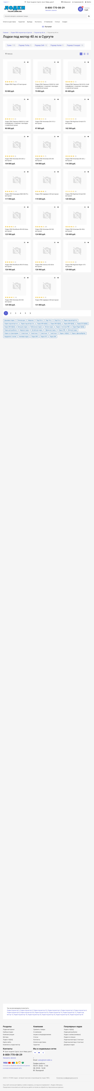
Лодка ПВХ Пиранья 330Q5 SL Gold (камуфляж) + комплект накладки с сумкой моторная (47, 86)
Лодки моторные (8, 1029)
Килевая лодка (24, 336)
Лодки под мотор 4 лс (27, 323)
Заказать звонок (51, 10)
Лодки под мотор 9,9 (41, 1012)
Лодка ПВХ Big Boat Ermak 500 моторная (75, 195)
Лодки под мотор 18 (20, 1014)
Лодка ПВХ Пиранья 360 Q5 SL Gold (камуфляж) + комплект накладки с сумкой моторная (77, 86)
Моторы (5, 1037)
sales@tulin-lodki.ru (45, 1060)
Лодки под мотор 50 (76, 1014)
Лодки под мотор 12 (69, 1012)
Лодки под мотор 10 (55, 1012)
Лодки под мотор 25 (48, 1014)
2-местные (43, 333)
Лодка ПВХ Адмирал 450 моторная (47, 300)
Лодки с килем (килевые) (72, 1034)
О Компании (48, 22)
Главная (5, 32)
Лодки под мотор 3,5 (40, 1010)
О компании (37, 1032)
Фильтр (9, 54)
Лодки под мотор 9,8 (27, 1012)
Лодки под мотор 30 (62, 1014)
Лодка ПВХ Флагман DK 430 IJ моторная (15, 159)
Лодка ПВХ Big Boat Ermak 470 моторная (75, 122)
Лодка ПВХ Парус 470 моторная (15, 84)
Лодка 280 (53, 336)
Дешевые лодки (9, 320)
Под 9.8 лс (39, 320)
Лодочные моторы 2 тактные (73, 1039)
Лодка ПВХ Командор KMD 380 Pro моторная (16, 195)
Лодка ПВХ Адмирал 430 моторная (47, 194)
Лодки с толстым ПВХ (63, 327)
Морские (31, 320)
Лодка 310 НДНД (82, 323)
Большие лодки (23, 327)
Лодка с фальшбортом (78, 333)
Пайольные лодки (36, 327)
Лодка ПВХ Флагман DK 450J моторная (75, 230)
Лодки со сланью (69, 1037)
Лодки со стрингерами (11, 333)
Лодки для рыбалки (10, 330)
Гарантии (36, 1044)
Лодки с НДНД (64, 333)
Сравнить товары (39, 1029)
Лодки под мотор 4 (54, 1010)
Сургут (6, 2)
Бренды (29, 22)
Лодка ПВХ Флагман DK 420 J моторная (75, 159)
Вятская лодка (72, 330)
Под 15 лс (49, 320)
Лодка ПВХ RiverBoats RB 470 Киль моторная (16, 265)
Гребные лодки (8, 1032)
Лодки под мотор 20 (34, 1014)
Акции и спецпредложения (42, 1034)
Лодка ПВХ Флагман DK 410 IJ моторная (45, 122)
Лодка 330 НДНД (69, 323)
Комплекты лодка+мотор (11, 1044)
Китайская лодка (37, 330)
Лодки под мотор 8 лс (70, 320)
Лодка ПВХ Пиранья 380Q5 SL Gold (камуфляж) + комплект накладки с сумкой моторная (16, 123)
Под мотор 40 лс (39, 32)
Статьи (57, 22)
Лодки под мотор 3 (26, 1010)
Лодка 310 (44, 336)
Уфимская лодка (50, 330)
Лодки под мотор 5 (67, 1010)
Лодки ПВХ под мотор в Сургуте (21, 32)
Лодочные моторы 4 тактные (73, 1042)
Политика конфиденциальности (67, 1078)
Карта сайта (7, 1042)
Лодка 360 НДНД (55, 323)
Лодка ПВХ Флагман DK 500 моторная (44, 230)
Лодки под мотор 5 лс (11, 323)
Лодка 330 (34, 336)
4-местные (24, 333)
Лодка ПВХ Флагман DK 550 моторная (14, 301)
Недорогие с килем (10, 336)
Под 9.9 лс (57, 320)
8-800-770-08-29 (55, 7)
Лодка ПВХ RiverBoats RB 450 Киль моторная (16, 230)
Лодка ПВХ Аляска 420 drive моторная (44, 265)
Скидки (64, 22)
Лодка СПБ (62, 330)
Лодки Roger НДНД (78, 327)
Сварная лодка (24, 330)
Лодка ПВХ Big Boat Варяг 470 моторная (75, 265)
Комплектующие (8, 1034)
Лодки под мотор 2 (13, 1010)
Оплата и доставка (9, 22)
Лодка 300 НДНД (9, 327)
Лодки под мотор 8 (13, 1012)
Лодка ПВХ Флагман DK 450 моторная (44, 159)
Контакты (38, 22)
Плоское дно (21, 320)
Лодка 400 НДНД (42, 323)
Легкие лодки (49, 327)
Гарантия (21, 22)
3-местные (34, 333)
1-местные (53, 333)
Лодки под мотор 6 (80, 1010)
